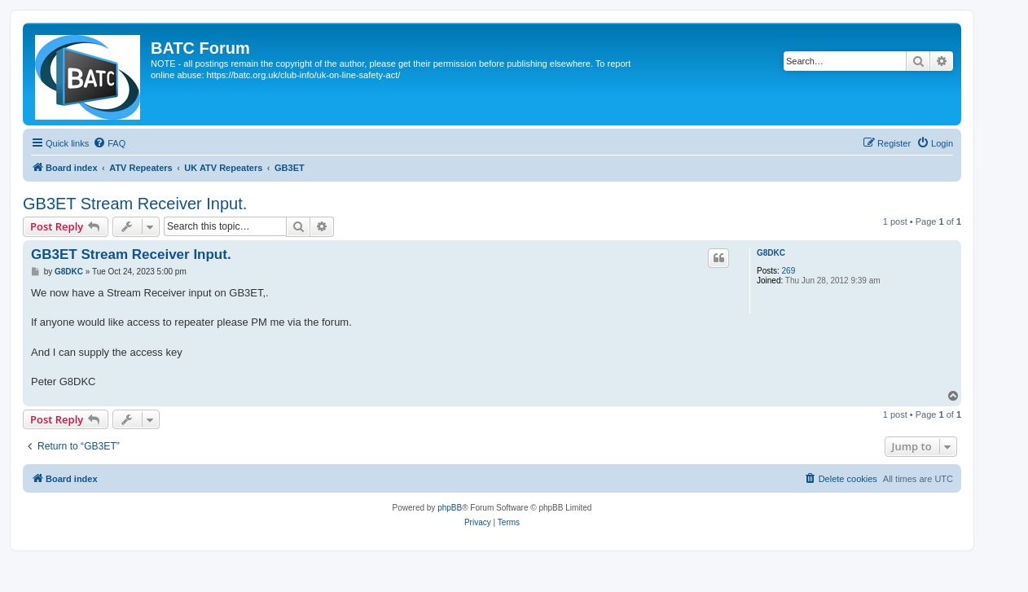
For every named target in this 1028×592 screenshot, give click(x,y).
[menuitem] (109, 143)
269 (789, 270)
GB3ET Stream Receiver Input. (135, 204)
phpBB (449, 507)
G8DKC (771, 252)
